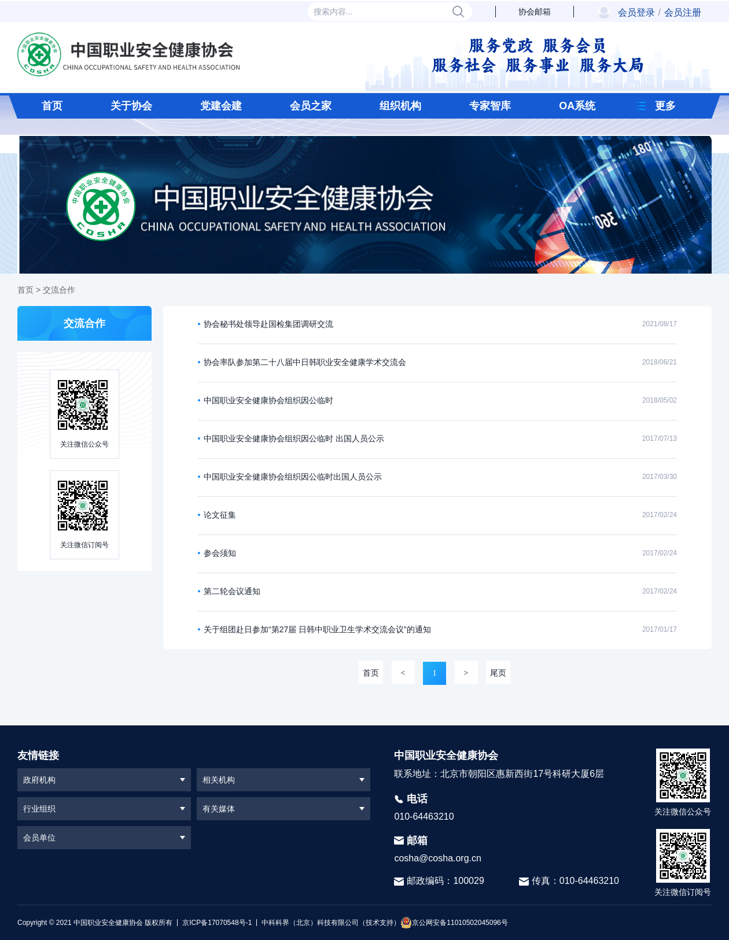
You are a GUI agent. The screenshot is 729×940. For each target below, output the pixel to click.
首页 (52, 106)
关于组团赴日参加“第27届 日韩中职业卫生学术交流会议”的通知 (317, 629)
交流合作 (59, 289)
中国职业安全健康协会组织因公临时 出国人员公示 (294, 438)
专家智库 (490, 106)
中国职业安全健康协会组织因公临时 (268, 400)
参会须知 (220, 553)
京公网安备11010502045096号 (453, 922)
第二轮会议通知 (232, 591)
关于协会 (131, 106)
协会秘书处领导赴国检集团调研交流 (268, 324)
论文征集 (220, 514)
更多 (665, 106)
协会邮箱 (534, 11)
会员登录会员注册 (659, 12)
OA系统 (577, 106)
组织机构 (400, 106)
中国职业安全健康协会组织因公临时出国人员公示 (293, 476)
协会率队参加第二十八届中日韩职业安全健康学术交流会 (305, 362)
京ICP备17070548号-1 (217, 923)
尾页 (498, 673)
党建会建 (221, 106)
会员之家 (311, 106)
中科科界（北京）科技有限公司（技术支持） (328, 923)
